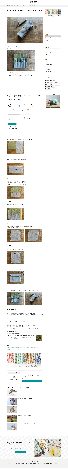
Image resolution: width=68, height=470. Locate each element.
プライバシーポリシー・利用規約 (36, 464)
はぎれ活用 (9, 349)
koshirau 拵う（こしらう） (37, 467)
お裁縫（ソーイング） (19, 5)
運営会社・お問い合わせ (25, 464)
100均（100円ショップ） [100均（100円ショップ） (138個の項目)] (49, 82)
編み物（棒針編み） (49, 52)
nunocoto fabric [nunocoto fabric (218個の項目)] (58, 84)
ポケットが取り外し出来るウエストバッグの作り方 (27, 398)
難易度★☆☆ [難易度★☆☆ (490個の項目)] (52, 84)
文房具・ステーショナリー (11, 347)
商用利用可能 (17, 347)
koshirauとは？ (17, 464)
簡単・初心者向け (36, 347)
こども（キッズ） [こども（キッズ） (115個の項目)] (48, 88)
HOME (9, 5)
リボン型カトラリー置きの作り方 (23, 390)
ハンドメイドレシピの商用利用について (49, 464)
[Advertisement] (25, 84)
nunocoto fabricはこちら (20, 452)
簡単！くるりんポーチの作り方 (23, 407)
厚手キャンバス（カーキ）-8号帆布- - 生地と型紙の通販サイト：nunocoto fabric (20, 336)
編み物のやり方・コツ (49, 71)
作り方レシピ (13, 5)
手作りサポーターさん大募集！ (34, 465)
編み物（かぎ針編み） (49, 54)
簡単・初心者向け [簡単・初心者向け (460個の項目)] (53, 80)
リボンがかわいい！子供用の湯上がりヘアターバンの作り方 (28, 424)
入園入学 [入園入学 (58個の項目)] (53, 86)
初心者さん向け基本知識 (48, 64)
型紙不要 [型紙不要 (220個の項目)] (47, 84)
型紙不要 (27, 347)
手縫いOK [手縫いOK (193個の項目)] (55, 82)
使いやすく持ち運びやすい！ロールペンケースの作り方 (30, 5)
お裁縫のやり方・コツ (49, 66)
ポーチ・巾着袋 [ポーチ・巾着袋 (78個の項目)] (48, 86)
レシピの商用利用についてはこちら (12, 48)
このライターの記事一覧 (31, 381)
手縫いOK (31, 347)
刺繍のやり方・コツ (49, 69)
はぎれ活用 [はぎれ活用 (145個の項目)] (47, 80)
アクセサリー (48, 59)
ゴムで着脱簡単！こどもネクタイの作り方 (25, 415)
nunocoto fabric (23, 347)
